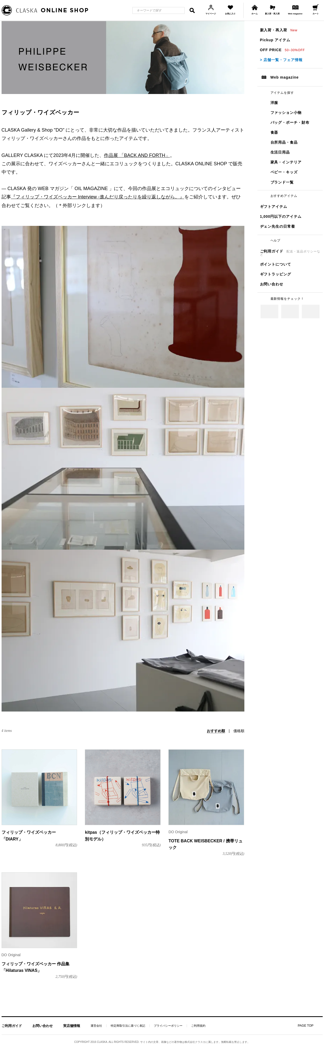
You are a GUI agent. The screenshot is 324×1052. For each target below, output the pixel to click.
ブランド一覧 (282, 182)
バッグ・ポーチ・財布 (290, 122)
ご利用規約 (198, 1025)
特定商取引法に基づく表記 (128, 1025)
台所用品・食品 (284, 142)
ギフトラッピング (275, 274)
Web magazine (284, 77)
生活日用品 (280, 152)
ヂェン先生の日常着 (277, 226)
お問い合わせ (272, 284)
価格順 (238, 731)
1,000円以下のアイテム (281, 216)
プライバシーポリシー (168, 1025)
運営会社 (96, 1025)
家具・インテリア (286, 162)
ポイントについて (275, 264)
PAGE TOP (305, 1025)
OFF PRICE (282, 50)
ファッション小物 (286, 112)
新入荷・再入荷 (279, 30)
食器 (274, 132)
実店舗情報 (71, 1026)
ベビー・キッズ (284, 172)
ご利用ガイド (290, 252)
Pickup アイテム (275, 40)
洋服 (274, 103)
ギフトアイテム (273, 206)
